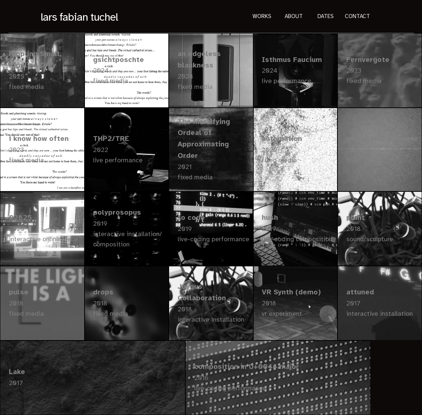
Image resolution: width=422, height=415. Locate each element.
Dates (326, 17)
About (294, 17)
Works (262, 17)
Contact (357, 17)
